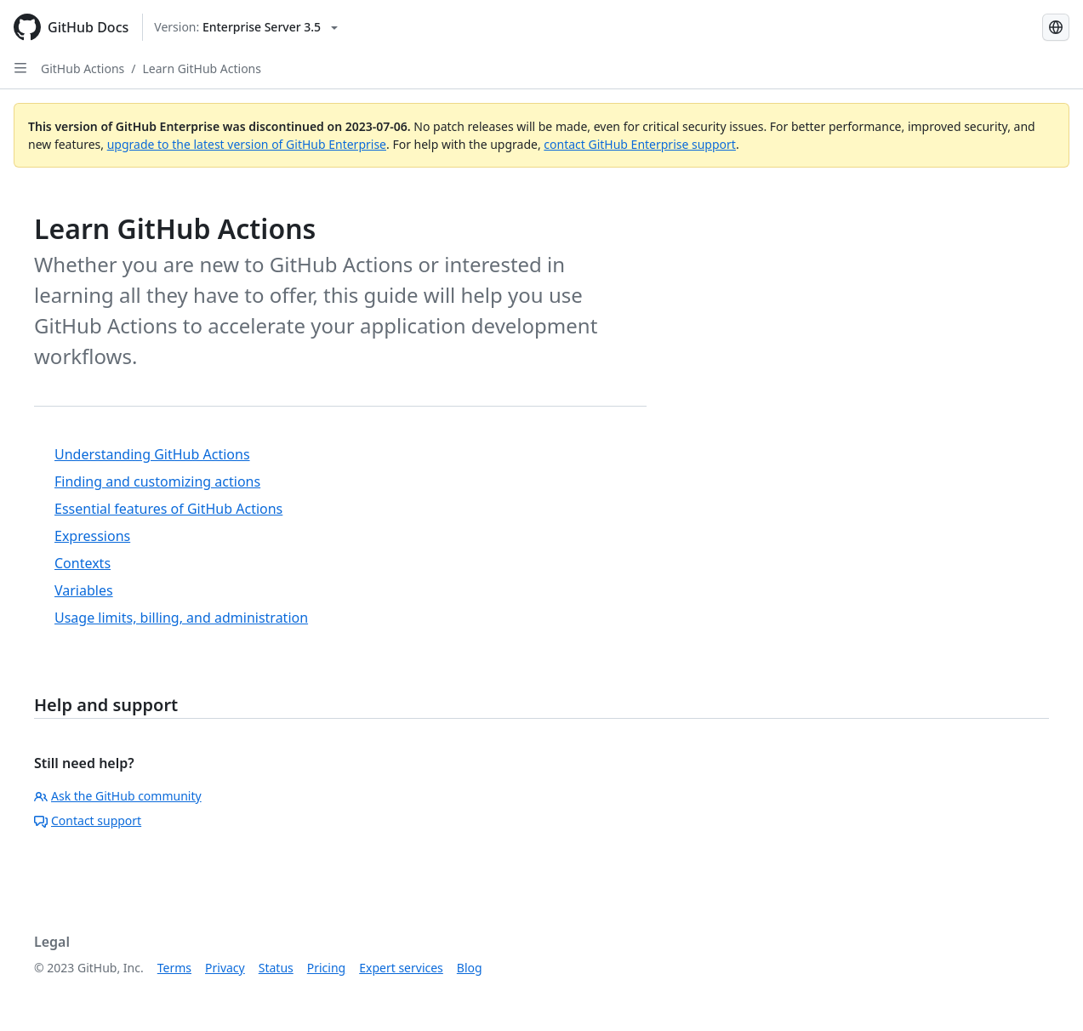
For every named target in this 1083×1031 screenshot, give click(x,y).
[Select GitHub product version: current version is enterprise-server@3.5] (246, 27)
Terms (174, 968)
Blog (469, 968)
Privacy (225, 968)
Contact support (87, 820)
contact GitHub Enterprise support (640, 144)
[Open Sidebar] (20, 68)
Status (276, 968)
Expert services (401, 968)
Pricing (326, 968)
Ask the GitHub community (118, 796)
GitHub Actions (82, 68)
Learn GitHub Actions (202, 68)
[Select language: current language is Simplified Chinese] (1055, 27)
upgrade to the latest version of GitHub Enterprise (246, 144)
